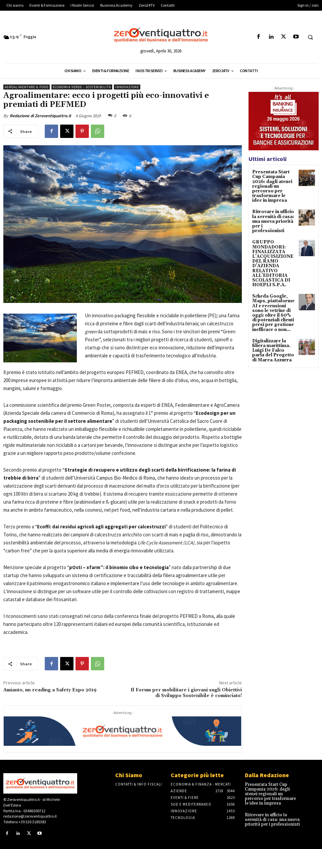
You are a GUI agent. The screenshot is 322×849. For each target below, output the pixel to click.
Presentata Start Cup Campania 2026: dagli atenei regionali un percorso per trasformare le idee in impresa (272, 185)
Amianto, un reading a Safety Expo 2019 (50, 690)
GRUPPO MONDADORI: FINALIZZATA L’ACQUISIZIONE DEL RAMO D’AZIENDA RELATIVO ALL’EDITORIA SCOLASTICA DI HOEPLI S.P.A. (271, 254)
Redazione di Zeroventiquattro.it (40, 116)
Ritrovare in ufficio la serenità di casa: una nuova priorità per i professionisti (272, 216)
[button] (310, 37)
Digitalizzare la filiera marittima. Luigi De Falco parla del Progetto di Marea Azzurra (271, 337)
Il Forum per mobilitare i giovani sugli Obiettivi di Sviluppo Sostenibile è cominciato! (186, 693)
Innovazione (127, 87)
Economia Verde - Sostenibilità (81, 87)
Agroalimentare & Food (26, 87)
